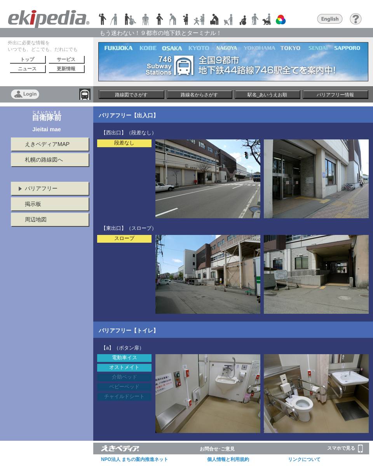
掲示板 (33, 204)
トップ (27, 59)
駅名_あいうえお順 (268, 94)
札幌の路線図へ (44, 159)
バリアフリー (41, 188)
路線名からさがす (199, 94)
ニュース (27, 68)
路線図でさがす (131, 94)
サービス (66, 59)
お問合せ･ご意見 (217, 449)
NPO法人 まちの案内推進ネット (134, 459)
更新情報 (66, 68)
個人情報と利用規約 (228, 459)
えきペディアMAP (47, 144)
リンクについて (304, 459)
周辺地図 (36, 219)
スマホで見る (345, 448)
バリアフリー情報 (335, 94)
